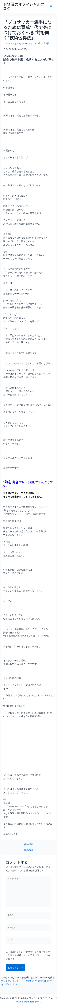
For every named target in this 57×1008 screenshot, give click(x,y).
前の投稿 (29, 844)
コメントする (10, 43)
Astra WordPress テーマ (30, 1001)
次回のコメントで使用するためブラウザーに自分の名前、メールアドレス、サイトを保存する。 (28, 955)
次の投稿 (29, 850)
